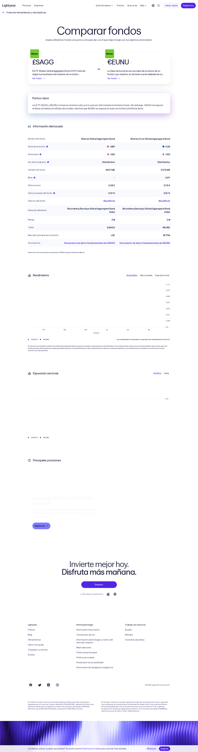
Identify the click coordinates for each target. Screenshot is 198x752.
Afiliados (129, 635)
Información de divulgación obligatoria (94, 667)
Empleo (128, 630)
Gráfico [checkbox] (157, 373)
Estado (31, 654)
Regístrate (188, 5)
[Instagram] (57, 685)
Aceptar (165, 748)
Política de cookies (85, 657)
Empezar (99, 584)
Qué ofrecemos (105, 5)
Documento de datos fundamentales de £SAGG (89, 243)
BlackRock (109, 200)
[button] (61, 62)
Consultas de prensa (134, 640)
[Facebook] (30, 685)
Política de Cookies (91, 748)
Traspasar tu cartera (38, 650)
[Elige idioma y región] (153, 5)
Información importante (87, 630)
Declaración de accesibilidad (90, 662)
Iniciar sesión (171, 5)
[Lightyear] (9, 5)
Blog (30, 635)
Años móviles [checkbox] (146, 275)
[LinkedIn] (48, 685)
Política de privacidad (86, 652)
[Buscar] (158, 5)
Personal (26, 5)
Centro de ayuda (36, 645)
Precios (120, 5)
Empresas (38, 5)
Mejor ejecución (83, 647)
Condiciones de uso (85, 635)
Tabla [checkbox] (166, 373)
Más (143, 5)
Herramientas (34, 640)
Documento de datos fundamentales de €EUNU (145, 243)
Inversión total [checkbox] (162, 275)
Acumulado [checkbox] (132, 275)
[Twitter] (39, 685)
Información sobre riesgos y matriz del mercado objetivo (94, 641)
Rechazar (151, 748)
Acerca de (132, 5)
